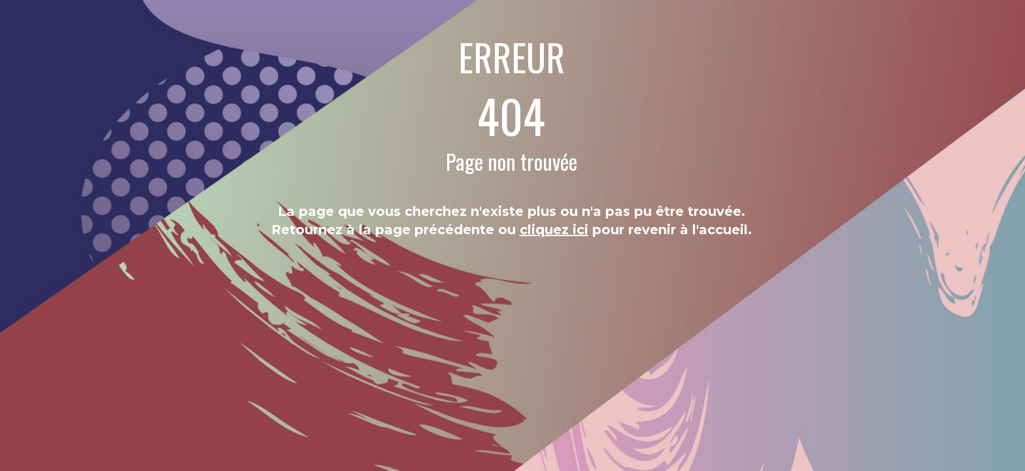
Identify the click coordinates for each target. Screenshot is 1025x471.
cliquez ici (554, 229)
